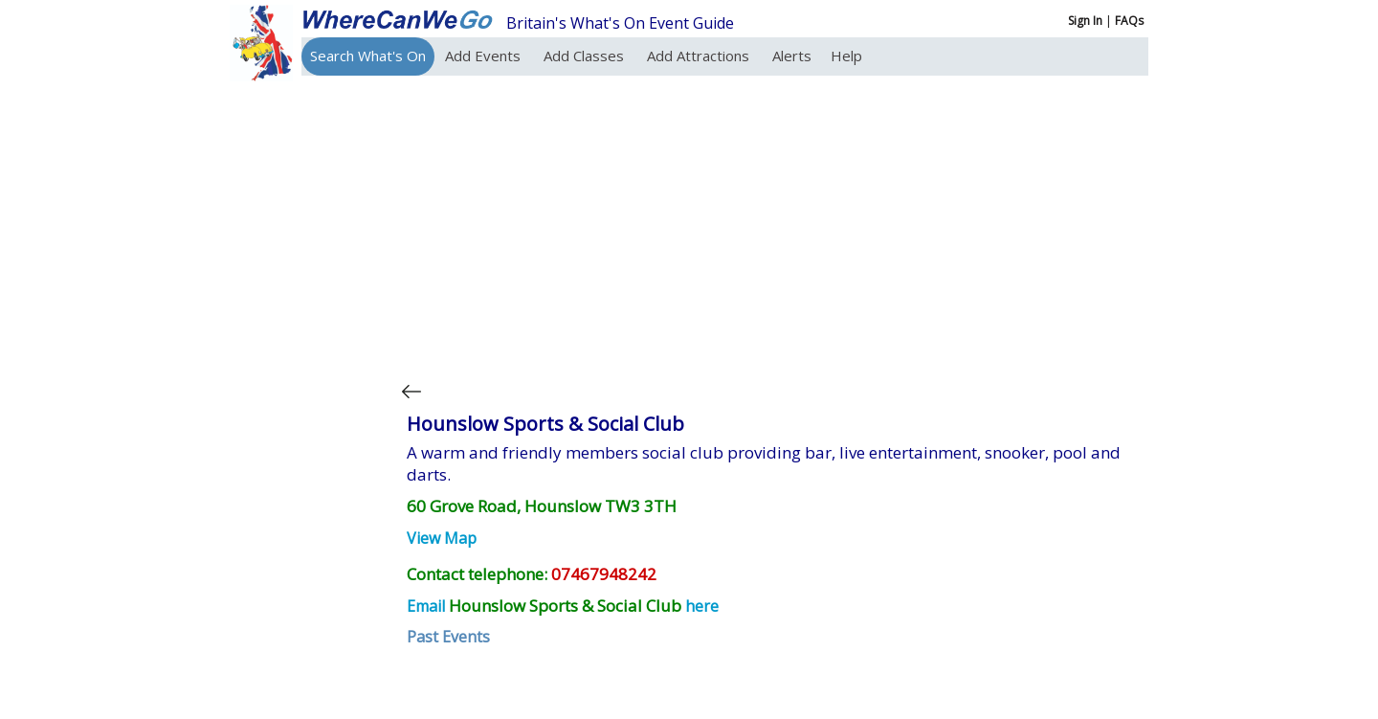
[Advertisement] (769, 224)
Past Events (448, 636)
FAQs (1129, 20)
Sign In (1085, 20)
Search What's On (368, 55)
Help (846, 55)
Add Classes (586, 55)
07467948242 (603, 574)
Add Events (484, 55)
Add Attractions (700, 55)
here (702, 606)
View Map (442, 538)
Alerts (791, 55)
